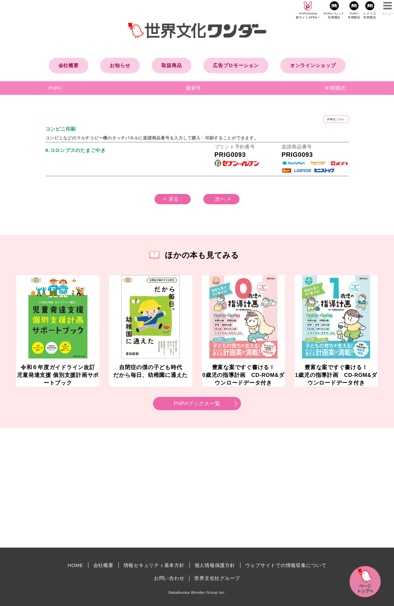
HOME (75, 565)
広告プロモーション (236, 65)
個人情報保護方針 (215, 565)
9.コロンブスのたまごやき (75, 150)
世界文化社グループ (217, 578)
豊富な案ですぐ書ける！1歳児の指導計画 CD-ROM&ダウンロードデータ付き (336, 375)
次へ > (223, 199)
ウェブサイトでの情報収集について (286, 565)
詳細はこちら (335, 119)
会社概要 (68, 65)
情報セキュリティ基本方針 (154, 565)
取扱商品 (171, 65)
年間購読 (335, 88)
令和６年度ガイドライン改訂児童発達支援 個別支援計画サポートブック (58, 375)
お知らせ (120, 65)
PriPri (55, 88)
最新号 (193, 88)
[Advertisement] (142, 488)
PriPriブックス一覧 (197, 403)
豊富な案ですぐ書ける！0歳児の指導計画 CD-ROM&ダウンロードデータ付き (243, 375)
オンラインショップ (313, 65)
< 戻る (171, 199)
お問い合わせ (169, 578)
